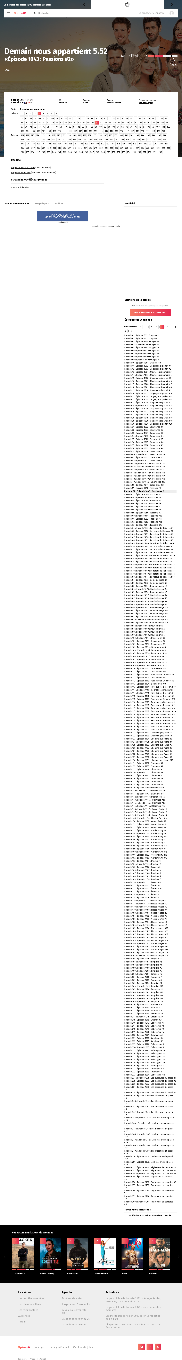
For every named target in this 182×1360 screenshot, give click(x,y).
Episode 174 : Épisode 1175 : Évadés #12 (143, 894)
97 (144, 127)
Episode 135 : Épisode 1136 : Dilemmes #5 (143, 775)
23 (118, 118)
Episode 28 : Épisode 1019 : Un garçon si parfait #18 (148, 418)
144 (142, 135)
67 (163, 122)
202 (155, 144)
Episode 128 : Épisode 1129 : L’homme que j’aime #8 (148, 754)
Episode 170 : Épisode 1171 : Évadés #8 (142, 882)
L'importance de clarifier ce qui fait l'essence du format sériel (133, 1326)
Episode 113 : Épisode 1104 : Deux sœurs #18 (145, 684)
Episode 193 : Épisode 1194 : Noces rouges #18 (146, 952)
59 (128, 122)
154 (48, 139)
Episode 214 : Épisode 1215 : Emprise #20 (143, 1017)
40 (44, 122)
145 (148, 135)
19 (101, 118)
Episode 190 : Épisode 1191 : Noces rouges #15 (146, 943)
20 (105, 118)
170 (133, 139)
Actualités (112, 1292)
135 (94, 135)
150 (28, 139)
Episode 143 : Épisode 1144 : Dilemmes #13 (144, 800)
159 (74, 139)
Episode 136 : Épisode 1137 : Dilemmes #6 (143, 778)
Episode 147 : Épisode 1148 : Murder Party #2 (145, 812)
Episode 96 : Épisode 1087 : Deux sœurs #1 (144, 626)
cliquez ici (64, 222)
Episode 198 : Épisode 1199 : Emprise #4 (143, 968)
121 (22, 135)
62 (141, 122)
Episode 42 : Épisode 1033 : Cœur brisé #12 (144, 460)
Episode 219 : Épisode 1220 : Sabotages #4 (144, 1032)
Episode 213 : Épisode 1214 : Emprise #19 (143, 1014)
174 (154, 139)
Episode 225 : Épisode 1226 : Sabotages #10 (144, 1050)
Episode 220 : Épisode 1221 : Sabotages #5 (144, 1035)
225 (126, 148)
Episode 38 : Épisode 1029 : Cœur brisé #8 (144, 448)
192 (102, 144)
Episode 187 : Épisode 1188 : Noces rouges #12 (146, 934)
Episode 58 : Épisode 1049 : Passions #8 (142, 510)
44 (61, 122)
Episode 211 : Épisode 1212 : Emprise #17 (143, 1007)
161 (84, 139)
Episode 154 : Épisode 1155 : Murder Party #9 (145, 833)
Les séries (24, 1292)
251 (113, 152)
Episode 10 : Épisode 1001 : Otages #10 (142, 363)
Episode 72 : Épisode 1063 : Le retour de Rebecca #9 (148, 552)
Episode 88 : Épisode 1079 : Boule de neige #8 (145, 601)
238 (43, 152)
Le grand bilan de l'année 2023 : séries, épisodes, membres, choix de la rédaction (133, 1300)
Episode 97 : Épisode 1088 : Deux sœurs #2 (144, 629)
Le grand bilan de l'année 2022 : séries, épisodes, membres (133, 1308)
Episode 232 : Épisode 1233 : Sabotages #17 (144, 1072)
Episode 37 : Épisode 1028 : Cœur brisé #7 (144, 445)
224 (121, 148)
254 (129, 152)
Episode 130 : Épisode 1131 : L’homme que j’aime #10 (148, 760)
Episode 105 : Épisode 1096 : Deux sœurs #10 (145, 653)
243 (70, 152)
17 (92, 118)
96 (140, 127)
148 (164, 135)
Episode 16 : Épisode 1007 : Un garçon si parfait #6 (148, 381)
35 (22, 122)
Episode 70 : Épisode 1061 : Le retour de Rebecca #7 (148, 546)
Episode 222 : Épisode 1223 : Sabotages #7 (144, 1041)
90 (114, 127)
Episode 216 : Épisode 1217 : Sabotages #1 (144, 1023)
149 (22, 139)
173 (148, 139)
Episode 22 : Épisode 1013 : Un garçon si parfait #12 (148, 399)
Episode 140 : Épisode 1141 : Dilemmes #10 (144, 791)
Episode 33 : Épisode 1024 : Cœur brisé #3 (143, 433)
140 (121, 135)
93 (127, 127)
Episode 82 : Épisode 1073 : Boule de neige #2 (145, 583)
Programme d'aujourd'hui (76, 1304)
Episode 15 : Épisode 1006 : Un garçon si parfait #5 (147, 378)
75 (48, 127)
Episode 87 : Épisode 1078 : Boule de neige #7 (145, 598)
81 (74, 127)
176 (164, 139)
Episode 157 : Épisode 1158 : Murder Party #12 (145, 842)
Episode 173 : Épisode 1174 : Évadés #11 (143, 891)
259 (155, 152)
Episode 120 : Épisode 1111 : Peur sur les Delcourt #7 (149, 726)
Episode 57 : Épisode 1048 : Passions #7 (142, 506)
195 (118, 144)
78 (61, 127)
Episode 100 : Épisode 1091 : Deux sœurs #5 (144, 638)
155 (53, 139)
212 (59, 148)
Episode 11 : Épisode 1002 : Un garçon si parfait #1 (147, 366)
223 (116, 148)
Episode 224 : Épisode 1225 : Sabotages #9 (144, 1047)
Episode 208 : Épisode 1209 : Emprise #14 (143, 998)
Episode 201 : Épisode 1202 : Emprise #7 (143, 977)
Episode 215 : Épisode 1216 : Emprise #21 (143, 1020)
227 (137, 148)
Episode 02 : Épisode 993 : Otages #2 (141, 338)
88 (105, 127)
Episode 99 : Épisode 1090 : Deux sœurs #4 (144, 635)
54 (106, 122)
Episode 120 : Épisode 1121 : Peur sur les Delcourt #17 (149, 729)
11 (66, 118)
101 (163, 127)
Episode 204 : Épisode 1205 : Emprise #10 (143, 986)
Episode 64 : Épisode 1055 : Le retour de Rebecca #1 (148, 528)
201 (150, 144)
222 (111, 148)
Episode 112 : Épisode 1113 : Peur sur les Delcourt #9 (149, 681)
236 (32, 152)
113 (85, 131)
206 (27, 148)
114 (95, 131)
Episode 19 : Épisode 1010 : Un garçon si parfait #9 (148, 390)
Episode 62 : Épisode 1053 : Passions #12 (143, 522)
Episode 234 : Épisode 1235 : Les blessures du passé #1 (150, 1078)
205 (22, 148)
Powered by (20, 187)
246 (86, 152)
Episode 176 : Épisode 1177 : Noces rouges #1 (145, 900)
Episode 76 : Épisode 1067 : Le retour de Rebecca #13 (149, 564)
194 (113, 144)
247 (92, 152)
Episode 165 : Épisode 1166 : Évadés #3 (142, 867)
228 (142, 148)
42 (52, 122)
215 (74, 148)
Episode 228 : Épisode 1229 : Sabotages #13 (144, 1059)
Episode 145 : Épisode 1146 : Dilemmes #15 (144, 806)
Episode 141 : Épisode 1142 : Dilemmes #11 (144, 794)
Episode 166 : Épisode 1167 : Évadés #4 (142, 870)
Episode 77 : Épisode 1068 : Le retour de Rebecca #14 (149, 568)
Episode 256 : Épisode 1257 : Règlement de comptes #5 (150, 1182)
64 (149, 122)
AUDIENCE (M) (146, 102)
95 (136, 127)
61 (136, 122)
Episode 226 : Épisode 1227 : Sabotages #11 (144, 1053)
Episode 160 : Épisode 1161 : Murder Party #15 (145, 852)
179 (33, 144)
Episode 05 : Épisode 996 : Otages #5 (141, 347)
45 (66, 122)
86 (96, 127)
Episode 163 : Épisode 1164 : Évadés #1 (142, 861)
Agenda (67, 1292)
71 (31, 127)
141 (126, 135)
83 (83, 127)
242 (64, 152)
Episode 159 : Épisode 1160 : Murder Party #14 (146, 849)
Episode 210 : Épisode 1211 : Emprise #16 (143, 1004)
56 (115, 122)
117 (127, 131)
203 (161, 144)
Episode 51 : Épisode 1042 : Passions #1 (142, 488)
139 (115, 135)
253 (123, 152)
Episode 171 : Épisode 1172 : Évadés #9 (142, 885)
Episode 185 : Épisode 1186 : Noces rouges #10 (146, 928)
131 (74, 135)
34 (166, 118)
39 (39, 122)
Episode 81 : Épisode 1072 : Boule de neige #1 (145, 580)
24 (122, 118)
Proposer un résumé (21, 172)
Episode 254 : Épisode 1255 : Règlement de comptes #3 (150, 1173)
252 (118, 152)
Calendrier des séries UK (76, 1324)
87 (100, 127)
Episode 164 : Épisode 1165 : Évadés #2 (142, 864)
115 (106, 131)
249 (103, 152)
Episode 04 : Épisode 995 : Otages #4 (141, 344)
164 (100, 139)
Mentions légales (83, 1347)
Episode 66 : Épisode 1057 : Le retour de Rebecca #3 (148, 534)
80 (70, 127)
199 (140, 144)
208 (38, 148)
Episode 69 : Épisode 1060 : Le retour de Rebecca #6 (149, 543)
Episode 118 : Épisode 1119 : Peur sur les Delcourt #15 (149, 717)
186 (70, 144)
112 (75, 131)
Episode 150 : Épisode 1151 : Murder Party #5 (145, 821)
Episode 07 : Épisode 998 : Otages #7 (141, 353)
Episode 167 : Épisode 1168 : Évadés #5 (142, 873)
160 (79, 139)
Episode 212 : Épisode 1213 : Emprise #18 (143, 1010)
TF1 (31, 102)
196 (123, 144)
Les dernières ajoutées (31, 1298)
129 (63, 135)
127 (53, 135)
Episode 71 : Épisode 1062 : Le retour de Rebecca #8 (148, 549)
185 (65, 144)
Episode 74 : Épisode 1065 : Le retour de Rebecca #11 (149, 558)
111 (65, 131)
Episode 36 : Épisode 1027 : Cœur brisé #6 (144, 442)
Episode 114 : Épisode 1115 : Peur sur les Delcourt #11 (149, 693)
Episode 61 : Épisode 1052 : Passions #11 (143, 519)
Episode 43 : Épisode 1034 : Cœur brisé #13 (144, 463)
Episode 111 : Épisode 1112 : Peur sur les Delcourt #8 (149, 674)
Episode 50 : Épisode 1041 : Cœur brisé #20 (144, 485)
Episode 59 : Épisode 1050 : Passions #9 (142, 513)
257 (144, 152)
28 (140, 118)
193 (107, 144)
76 (52, 127)
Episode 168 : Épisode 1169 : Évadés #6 (142, 876)
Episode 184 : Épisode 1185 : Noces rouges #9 (145, 925)
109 (54, 131)
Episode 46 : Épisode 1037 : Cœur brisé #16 (144, 473)
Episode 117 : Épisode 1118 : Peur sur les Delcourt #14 (150, 711)
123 (32, 135)
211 (54, 148)
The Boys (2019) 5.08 (119, 4)
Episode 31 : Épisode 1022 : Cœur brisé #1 (143, 427)
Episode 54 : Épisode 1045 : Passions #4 (143, 497)
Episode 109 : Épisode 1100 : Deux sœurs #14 (145, 665)
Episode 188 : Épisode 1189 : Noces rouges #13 (146, 937)
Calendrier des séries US (76, 1318)
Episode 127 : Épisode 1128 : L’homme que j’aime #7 (148, 751)
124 (37, 135)
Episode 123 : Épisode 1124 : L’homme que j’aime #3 (148, 739)
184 (59, 144)
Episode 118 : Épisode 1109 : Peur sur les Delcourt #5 (149, 714)
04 (35, 118)
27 (135, 118)
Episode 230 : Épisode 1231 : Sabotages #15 (144, 1065)
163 (95, 139)
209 (44, 148)
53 (101, 122)
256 (139, 152)
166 (111, 139)
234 (22, 152)
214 (69, 148)
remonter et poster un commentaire (106, 226)
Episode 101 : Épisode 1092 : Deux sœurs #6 (144, 641)
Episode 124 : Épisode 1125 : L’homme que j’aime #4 (148, 742)
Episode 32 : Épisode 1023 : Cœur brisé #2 (143, 430)
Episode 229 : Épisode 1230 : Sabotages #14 (144, 1062)
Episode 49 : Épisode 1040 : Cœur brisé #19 (144, 482)
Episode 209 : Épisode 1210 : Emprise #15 (143, 1001)
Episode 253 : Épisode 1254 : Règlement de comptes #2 (150, 1170)
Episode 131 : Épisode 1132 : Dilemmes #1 (143, 763)
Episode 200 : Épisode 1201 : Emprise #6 (143, 974)
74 (44, 127)
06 (44, 118)
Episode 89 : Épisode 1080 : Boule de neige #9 (145, 604)
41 (48, 122)
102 (168, 127)
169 (127, 139)
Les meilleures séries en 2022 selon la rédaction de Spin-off (133, 1317)
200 (145, 144)
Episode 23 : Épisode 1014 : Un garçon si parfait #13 (148, 402)
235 (27, 152)
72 (35, 127)
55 (110, 122)
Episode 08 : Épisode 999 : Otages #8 (141, 356)
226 (132, 148)
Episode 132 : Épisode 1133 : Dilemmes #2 (143, 766)
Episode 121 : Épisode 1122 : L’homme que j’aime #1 (148, 732)
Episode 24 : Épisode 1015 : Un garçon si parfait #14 (148, 405)
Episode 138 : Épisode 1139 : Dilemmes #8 (143, 784)
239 (48, 152)
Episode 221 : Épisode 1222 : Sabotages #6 (144, 1038)
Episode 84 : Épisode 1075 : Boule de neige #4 (146, 589)
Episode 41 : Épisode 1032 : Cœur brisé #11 (144, 457)
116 (116, 131)
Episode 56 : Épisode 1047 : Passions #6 (142, 503)
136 (100, 135)
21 (109, 118)
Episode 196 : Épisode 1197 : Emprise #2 (143, 962)
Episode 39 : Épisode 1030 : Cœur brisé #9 (144, 451)
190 (92, 144)
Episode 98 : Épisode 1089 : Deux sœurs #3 (144, 632)
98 (149, 127)
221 (106, 148)
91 (118, 127)
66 (158, 122)
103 (22, 131)
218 (90, 148)
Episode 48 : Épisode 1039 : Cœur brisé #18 (144, 479)
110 (59, 131)
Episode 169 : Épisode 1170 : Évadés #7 (142, 879)
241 (59, 152)
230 (153, 148)
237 (38, 152)
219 (95, 148)
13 (74, 118)
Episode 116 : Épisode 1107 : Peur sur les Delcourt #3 (149, 702)
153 (43, 139)
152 (38, 139)
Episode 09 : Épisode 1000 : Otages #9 (142, 360)
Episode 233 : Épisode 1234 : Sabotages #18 (144, 1075)
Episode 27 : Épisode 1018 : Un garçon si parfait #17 (148, 415)
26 (131, 118)
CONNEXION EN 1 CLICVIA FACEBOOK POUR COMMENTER (63, 216)
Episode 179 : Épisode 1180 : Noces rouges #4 (145, 910)
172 (143, 139)
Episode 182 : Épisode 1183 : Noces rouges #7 (145, 919)
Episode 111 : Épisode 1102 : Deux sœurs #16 (145, 671)
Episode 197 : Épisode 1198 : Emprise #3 (143, 965)
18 (96, 118)
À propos (40, 1347)
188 (81, 144)
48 (79, 122)
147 (159, 135)
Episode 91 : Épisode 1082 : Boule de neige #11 (146, 610)
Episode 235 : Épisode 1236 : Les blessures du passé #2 (150, 1081)
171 (138, 139)
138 (110, 135)
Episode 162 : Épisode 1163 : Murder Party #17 (145, 858)
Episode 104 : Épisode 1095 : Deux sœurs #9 (145, 650)
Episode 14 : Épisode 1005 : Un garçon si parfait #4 (148, 375)
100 (158, 127)
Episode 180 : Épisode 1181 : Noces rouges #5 (145, 913)
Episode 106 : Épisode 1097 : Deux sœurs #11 (145, 656)
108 (49, 131)
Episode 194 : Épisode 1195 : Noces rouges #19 (146, 955)
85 (92, 127)
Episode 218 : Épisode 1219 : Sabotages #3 (144, 1029)
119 (148, 131)
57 (119, 122)
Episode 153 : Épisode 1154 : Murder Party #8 (145, 830)
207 (33, 148)
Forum (22, 1321)
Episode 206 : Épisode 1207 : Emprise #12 (143, 992)
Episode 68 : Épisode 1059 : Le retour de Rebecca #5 (148, 540)
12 (70, 118)
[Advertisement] (144, 175)
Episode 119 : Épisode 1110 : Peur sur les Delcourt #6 (149, 720)
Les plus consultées (29, 1304)
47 (75, 122)
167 (116, 139)
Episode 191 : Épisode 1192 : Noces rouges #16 (146, 946)
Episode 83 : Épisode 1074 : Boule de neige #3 (145, 586)
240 (54, 152)
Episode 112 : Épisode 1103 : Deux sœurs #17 (145, 678)
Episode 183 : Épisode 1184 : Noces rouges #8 (145, 922)
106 (38, 131)
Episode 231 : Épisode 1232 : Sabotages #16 (144, 1068)
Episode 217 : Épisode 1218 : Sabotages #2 (144, 1026)
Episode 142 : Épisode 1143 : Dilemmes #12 (144, 797)
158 (69, 139)
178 (28, 144)
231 (158, 148)
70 (26, 127)
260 (160, 152)
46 (70, 122)
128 (58, 135)
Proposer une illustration (23, 167)
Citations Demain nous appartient (150, 313)
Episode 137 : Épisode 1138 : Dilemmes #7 (143, 781)
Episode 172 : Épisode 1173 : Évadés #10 (143, 888)
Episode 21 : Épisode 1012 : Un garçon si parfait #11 (148, 396)
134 (89, 135)
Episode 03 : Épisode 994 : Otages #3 (141, 341)
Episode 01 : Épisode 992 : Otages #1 (141, 335)
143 (137, 135)
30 (149, 118)
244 (75, 152)
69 (22, 127)
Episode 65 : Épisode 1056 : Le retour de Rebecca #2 (148, 531)
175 (159, 139)
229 (147, 148)
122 (27, 135)
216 (80, 148)
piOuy (95, 4)
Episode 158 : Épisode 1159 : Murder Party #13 (145, 846)
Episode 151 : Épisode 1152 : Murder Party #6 (145, 824)
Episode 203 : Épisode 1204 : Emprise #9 (143, 983)
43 (57, 122)
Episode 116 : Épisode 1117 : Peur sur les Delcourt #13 (149, 705)
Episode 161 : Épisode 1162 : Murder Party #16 (145, 855)
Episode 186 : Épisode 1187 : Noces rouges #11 (146, 931)
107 (44, 131)
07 (48, 118)
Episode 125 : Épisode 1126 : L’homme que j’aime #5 (148, 745)
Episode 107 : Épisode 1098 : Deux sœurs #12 (145, 659)
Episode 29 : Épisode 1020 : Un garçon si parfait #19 (148, 421)
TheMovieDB (41, 1359)
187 (75, 144)
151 (33, 139)
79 (65, 127)
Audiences (24, 1315)
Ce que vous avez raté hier (74, 1311)
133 (84, 135)
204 (166, 144)
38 (35, 122)
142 (131, 135)
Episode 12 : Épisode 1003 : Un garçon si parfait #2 (147, 369)
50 (88, 122)
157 (64, 139)
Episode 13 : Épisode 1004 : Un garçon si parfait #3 (148, 372)
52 (97, 122)
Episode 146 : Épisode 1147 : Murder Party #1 (145, 809)
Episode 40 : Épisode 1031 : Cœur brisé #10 (144, 454)
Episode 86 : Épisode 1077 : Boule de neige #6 (145, 595)
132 (79, 135)
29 (144, 118)
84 (87, 127)
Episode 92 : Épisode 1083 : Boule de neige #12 (146, 613)
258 (149, 152)
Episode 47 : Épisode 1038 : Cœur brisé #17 (144, 476)
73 (39, 127)
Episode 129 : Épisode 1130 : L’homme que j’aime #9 (148, 757)
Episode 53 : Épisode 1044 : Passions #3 (142, 494)
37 (31, 122)
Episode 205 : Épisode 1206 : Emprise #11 (143, 989)
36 (26, 122)
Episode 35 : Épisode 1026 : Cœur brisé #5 (143, 439)
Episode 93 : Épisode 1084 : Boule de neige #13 (146, 616)
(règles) (173, 64)
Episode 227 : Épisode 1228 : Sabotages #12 (144, 1056)
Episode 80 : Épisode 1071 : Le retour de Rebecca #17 (149, 577)
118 (137, 131)
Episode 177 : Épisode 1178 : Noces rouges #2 (145, 904)
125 (42, 135)
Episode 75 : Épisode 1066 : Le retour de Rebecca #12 (149, 561)
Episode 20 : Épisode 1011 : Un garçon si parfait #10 (148, 393)
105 (33, 131)
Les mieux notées (28, 1310)
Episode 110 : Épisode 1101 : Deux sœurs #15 (145, 668)
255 (134, 152)
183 (54, 144)
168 (122, 139)
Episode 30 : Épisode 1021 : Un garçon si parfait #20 (148, 424)
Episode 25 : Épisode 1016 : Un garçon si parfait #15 (148, 408)
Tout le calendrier (72, 1298)
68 (167, 122)
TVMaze (32, 1359)
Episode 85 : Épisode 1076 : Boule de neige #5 (145, 592)
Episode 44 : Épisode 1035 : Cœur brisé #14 (144, 466)
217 (85, 148)
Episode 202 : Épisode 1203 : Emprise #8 (143, 980)
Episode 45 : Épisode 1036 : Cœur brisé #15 (144, 470)
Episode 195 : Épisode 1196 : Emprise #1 (143, 959)
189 (86, 144)
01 (22, 118)
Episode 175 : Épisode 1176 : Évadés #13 (143, 897)
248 (97, 152)
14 (79, 118)
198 (134, 144)
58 (123, 122)
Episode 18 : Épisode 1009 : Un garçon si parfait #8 (148, 387)
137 (105, 135)
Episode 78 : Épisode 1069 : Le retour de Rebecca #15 (149, 571)
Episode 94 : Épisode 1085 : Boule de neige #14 (146, 619)
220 (101, 148)
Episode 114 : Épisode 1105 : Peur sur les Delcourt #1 (149, 690)
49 (84, 122)
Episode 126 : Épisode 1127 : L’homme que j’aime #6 (148, 748)
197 (129, 144)
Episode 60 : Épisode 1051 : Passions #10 (143, 516)
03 (31, 118)
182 (49, 144)
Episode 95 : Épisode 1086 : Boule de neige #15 (146, 623)
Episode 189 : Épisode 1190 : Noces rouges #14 (146, 940)
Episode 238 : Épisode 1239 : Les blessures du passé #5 (150, 1092)
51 (93, 122)
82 (79, 127)
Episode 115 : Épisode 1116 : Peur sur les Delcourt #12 (149, 699)
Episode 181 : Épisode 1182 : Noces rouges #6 (145, 916)
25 (127, 118)
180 (38, 144)
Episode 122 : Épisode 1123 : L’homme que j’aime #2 (148, 736)
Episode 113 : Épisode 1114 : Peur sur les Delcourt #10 (150, 687)
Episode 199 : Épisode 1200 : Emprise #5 (143, 971)
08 (52, 118)
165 (106, 139)
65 (154, 122)
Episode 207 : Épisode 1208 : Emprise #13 (143, 995)
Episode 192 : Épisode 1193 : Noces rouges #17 (146, 949)
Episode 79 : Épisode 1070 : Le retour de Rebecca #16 (149, 574)
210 (49, 148)
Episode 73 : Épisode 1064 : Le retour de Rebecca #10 (149, 555)
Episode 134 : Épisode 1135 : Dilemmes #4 (144, 772)
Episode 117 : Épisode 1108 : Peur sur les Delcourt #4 (149, 708)
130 (69, 135)
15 (83, 118)
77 (57, 127)
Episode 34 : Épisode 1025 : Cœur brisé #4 (144, 436)
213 (64, 148)
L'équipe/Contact (59, 1347)
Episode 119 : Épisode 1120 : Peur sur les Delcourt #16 (150, 723)
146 (153, 135)
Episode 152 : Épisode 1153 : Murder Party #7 (145, 827)
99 (153, 127)
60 (132, 122)
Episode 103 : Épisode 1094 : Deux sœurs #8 (145, 647)
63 (145, 122)
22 (114, 118)
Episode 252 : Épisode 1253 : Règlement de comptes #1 (150, 1167)
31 (153, 118)
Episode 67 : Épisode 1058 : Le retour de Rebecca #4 (149, 537)
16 (87, 118)
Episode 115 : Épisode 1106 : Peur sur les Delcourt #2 (149, 696)
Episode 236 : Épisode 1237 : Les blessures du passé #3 (150, 1084)
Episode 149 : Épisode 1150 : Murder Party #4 (145, 818)
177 (22, 144)
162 (90, 139)
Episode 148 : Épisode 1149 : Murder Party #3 (145, 815)
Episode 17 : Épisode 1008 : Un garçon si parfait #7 (148, 384)
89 (109, 127)
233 (168, 148)
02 (26, 118)
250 (108, 152)
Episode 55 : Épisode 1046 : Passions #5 (142, 500)
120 (158, 131)
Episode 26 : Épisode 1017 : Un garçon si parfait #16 (148, 411)
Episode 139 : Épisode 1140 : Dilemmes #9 (144, 787)
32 (157, 118)
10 (61, 118)
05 (40, 118)
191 (97, 144)
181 (44, 144)
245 (81, 152)
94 (131, 127)
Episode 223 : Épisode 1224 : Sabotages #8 (144, 1044)
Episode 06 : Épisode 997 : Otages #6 (141, 350)
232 (163, 148)
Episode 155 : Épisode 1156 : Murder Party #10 (145, 836)
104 (28, 131)
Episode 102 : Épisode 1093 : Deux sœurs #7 (144, 644)
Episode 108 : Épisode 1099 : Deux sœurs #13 (145, 662)
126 (48, 135)
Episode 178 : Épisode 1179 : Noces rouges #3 (145, 907)
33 (162, 118)
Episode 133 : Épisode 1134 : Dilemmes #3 (143, 769)
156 (58, 139)
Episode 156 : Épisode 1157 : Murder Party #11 (145, 839)
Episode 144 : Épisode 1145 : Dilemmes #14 (144, 803)
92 (122, 127)
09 (57, 118)
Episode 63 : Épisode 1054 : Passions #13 (143, 525)
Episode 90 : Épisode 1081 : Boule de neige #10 (146, 607)
